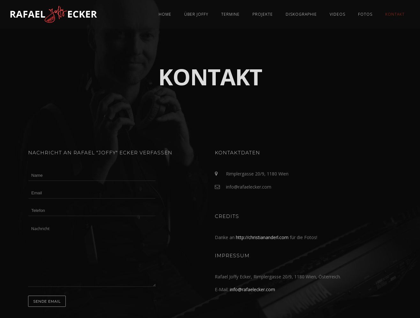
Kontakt (395, 14)
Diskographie (301, 14)
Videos (337, 14)
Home (165, 14)
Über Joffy (196, 14)
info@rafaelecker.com (252, 289)
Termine (230, 14)
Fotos (365, 14)
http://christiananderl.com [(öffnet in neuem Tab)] (262, 237)
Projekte (262, 14)
